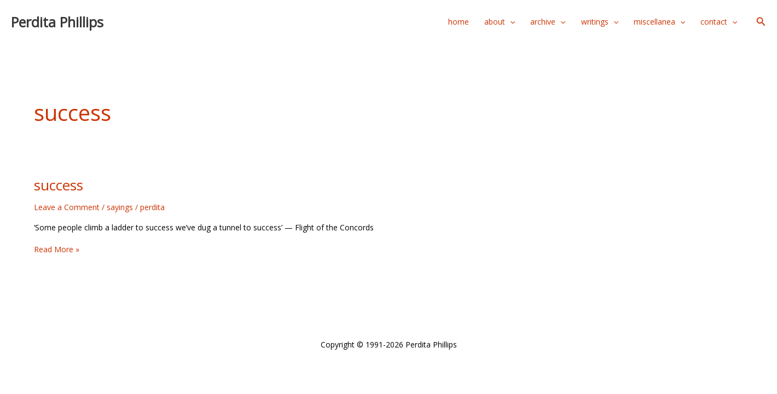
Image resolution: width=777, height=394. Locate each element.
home (458, 21)
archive (547, 22)
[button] (761, 22)
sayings (120, 207)
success (58, 185)
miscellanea (659, 22)
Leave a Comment (67, 207)
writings (599, 22)
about (499, 22)
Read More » (56, 249)
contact (718, 22)
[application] (510, 22)
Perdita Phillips (57, 22)
